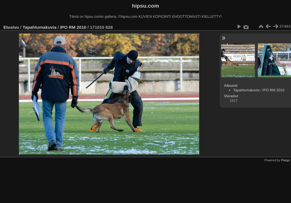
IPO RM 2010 (73, 27)
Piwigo (285, 160)
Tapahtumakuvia (39, 27)
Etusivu (11, 27)
